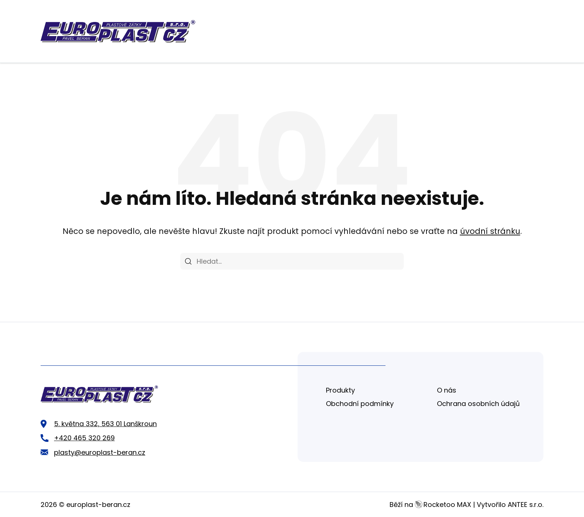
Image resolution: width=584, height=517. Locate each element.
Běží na (430, 504)
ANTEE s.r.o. (525, 504)
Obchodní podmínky (360, 403)
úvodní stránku (490, 231)
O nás (446, 390)
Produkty (340, 390)
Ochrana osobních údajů (478, 403)
